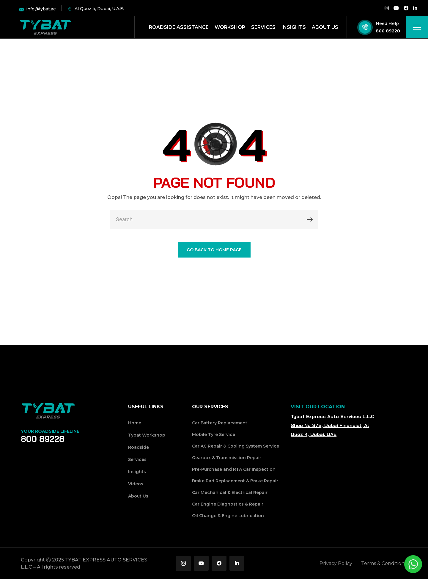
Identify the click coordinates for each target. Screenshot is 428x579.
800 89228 (388, 31)
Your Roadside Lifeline (50, 431)
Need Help (387, 23)
